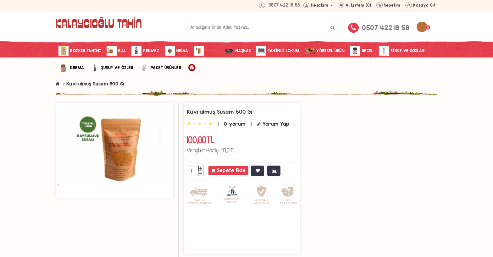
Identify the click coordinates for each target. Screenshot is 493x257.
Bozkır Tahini (79, 51)
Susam (206, 51)
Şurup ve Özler (111, 68)
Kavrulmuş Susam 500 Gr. (96, 83)
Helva (176, 51)
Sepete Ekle (228, 170)
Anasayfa (203, 68)
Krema (71, 68)
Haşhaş (237, 51)
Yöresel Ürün (325, 51)
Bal (116, 51)
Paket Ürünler (160, 68)
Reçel (362, 51)
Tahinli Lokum (277, 51)
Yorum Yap (273, 124)
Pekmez (145, 51)
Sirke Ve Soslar (402, 51)
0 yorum (235, 124)
